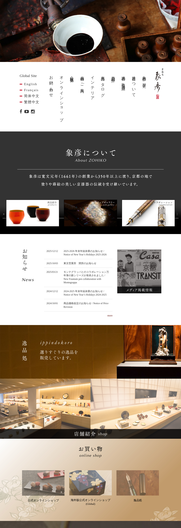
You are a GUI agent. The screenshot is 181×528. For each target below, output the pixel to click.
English (30, 84)
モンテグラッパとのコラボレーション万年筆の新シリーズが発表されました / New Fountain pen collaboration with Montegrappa (86, 277)
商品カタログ (103, 84)
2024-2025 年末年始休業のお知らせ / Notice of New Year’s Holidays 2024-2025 (85, 293)
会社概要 (72, 75)
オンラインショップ (61, 96)
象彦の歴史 (144, 77)
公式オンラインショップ (43, 486)
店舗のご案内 (82, 80)
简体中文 (32, 96)
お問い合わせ (51, 84)
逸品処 (137, 486)
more (110, 315)
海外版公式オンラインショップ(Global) (90, 487)
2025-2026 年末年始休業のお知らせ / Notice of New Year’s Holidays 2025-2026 (85, 253)
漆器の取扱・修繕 (123, 79)
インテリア (92, 86)
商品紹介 (113, 75)
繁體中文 (32, 102)
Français (31, 90)
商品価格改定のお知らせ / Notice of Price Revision (86, 305)
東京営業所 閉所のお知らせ (80, 263)
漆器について (134, 84)
